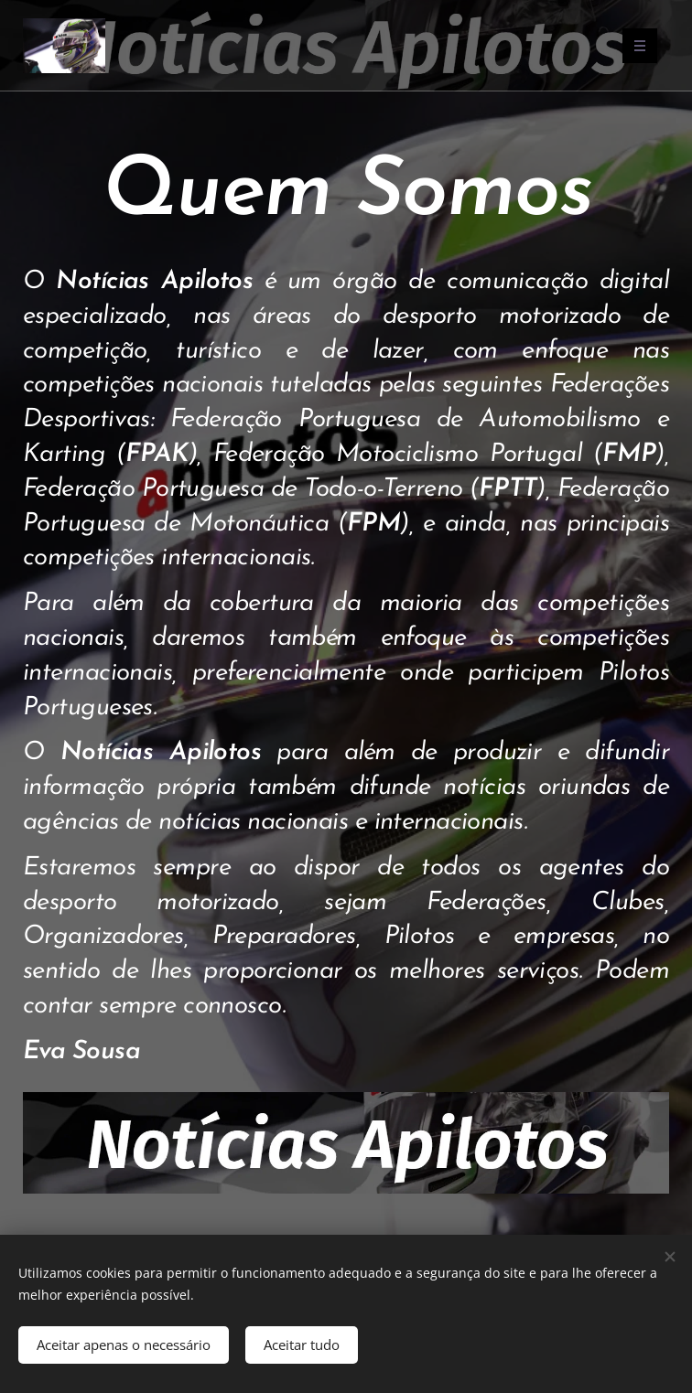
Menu (633, 46)
